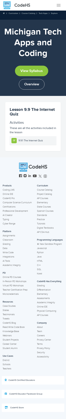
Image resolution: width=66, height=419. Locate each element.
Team (39, 331)
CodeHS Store (14, 407)
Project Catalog (44, 194)
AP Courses (42, 198)
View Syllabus (31, 71)
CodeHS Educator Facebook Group (23, 393)
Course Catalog (28, 13)
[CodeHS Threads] (45, 176)
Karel (39, 273)
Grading (6, 244)
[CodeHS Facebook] (20, 176)
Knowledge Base (11, 331)
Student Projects (11, 339)
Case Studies (9, 306)
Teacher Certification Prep (15, 289)
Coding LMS (9, 189)
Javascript (42, 248)
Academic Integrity (12, 265)
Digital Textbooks (45, 227)
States (6, 310)
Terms (40, 344)
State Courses (44, 206)
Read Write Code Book (14, 327)
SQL (39, 269)
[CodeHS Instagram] (25, 176)
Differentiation (44, 289)
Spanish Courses (45, 211)
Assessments (43, 298)
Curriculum (13, 13)
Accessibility (43, 356)
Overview (31, 84)
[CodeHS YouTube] (35, 176)
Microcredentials (11, 294)
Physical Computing (46, 311)
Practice (41, 219)
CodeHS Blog (9, 323)
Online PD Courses (12, 277)
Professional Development (15, 211)
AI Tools (6, 261)
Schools (6, 364)
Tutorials (41, 223)
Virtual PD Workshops (13, 285)
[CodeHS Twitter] (40, 176)
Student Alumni (10, 348)
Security (41, 352)
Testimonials (9, 314)
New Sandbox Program (49, 244)
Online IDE (8, 194)
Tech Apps (43, 13)
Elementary (42, 202)
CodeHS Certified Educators (20, 380)
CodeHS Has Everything (49, 281)
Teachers (7, 368)
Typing (6, 219)
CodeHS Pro (9, 198)
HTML (40, 261)
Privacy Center (44, 339)
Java (39, 256)
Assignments (9, 235)
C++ (39, 265)
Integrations (8, 256)
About (40, 327)
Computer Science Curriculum (17, 202)
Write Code (8, 252)
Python (40, 252)
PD (4, 273)
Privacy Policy (43, 348)
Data (5, 248)
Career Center (10, 344)
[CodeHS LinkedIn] (29, 176)
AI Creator (7, 215)
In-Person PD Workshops (14, 281)
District (6, 360)
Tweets (6, 318)
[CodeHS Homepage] (18, 5)
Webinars (7, 335)
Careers (41, 335)
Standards (42, 215)
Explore (54, 13)
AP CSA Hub (43, 232)
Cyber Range (9, 223)
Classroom (8, 239)
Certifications (9, 206)
